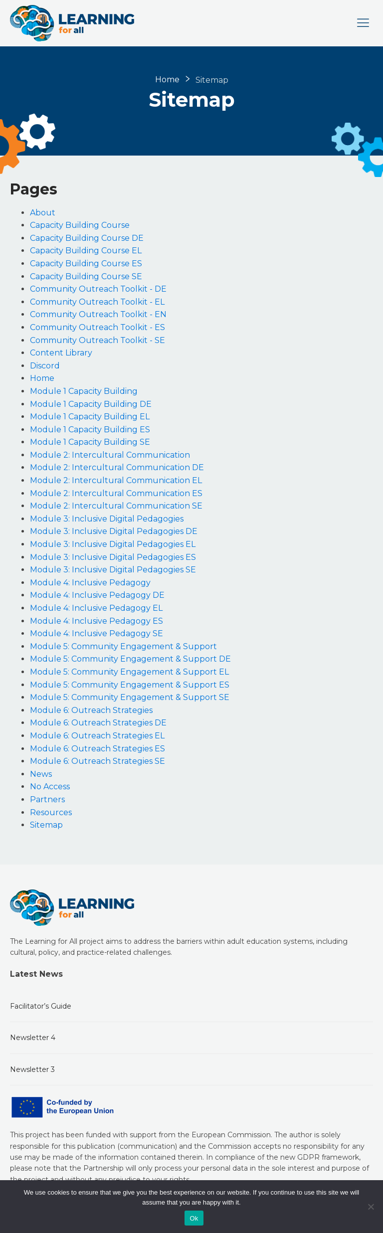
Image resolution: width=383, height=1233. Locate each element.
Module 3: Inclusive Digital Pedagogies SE (113, 569)
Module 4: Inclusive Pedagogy (90, 582)
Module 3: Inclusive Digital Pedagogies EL (112, 544)
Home (167, 79)
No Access (50, 786)
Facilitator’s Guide (40, 1006)
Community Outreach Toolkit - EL (97, 302)
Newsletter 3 (32, 1069)
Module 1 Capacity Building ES (90, 429)
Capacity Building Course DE (87, 238)
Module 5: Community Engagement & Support (123, 646)
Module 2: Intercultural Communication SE (116, 506)
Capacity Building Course (80, 225)
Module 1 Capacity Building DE (91, 404)
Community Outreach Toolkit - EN (98, 314)
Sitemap (46, 825)
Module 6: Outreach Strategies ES (97, 748)
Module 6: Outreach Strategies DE (98, 722)
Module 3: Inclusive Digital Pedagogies (107, 519)
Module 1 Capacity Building (84, 391)
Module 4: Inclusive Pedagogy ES (96, 621)
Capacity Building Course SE (86, 276)
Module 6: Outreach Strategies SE (97, 761)
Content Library (61, 352)
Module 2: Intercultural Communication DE (117, 467)
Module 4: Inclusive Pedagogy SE (96, 633)
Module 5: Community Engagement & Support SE (129, 697)
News (41, 774)
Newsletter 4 (32, 1037)
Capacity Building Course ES (86, 263)
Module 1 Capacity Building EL (90, 416)
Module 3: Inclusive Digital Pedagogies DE (113, 531)
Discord (45, 365)
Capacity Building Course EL (86, 250)
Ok (194, 1218)
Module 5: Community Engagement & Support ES (129, 685)
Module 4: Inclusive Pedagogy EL (96, 608)
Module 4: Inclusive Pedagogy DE (97, 595)
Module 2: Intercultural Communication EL (116, 480)
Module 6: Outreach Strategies (91, 710)
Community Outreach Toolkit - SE (97, 340)
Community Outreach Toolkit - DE (98, 289)
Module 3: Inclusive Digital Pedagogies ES (113, 557)
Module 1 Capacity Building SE (90, 442)
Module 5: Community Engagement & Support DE (130, 659)
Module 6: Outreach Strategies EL (97, 735)
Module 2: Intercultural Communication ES (116, 493)
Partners (47, 799)
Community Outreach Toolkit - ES (97, 327)
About (42, 212)
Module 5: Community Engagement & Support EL (129, 672)
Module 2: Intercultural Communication (110, 455)
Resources (51, 812)
